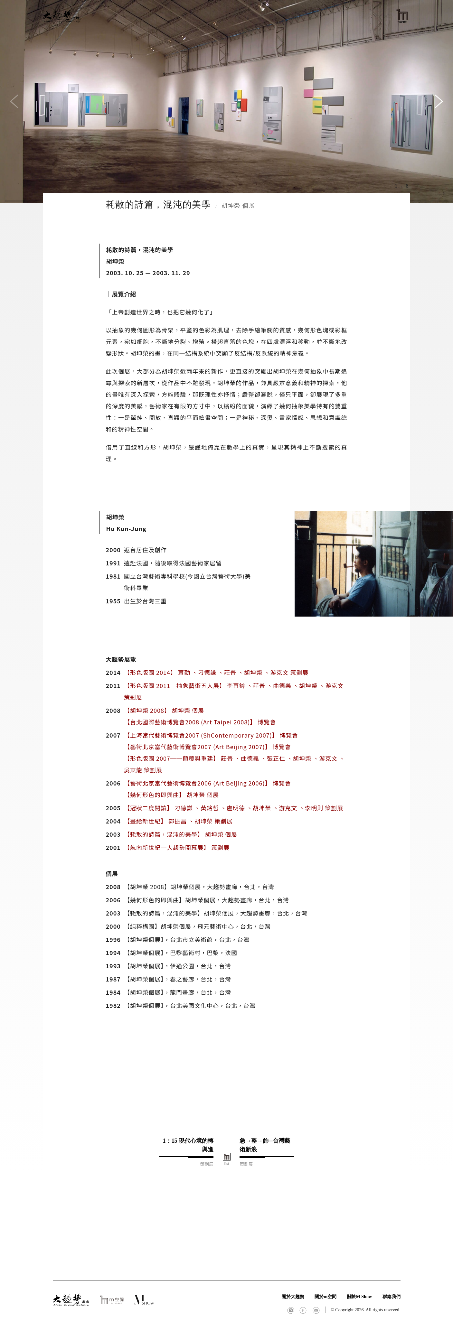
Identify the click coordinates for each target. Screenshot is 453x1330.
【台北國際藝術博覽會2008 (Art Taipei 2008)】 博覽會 (200, 722)
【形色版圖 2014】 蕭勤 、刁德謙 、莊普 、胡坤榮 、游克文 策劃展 (216, 672)
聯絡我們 (391, 1296)
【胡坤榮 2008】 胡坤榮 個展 (164, 710)
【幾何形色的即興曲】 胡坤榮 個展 (171, 794)
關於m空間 (325, 1296)
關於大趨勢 (293, 1296)
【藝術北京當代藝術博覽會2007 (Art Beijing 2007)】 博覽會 (207, 746)
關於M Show (359, 1296)
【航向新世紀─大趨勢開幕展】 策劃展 (177, 847)
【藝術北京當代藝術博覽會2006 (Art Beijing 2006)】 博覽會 (207, 783)
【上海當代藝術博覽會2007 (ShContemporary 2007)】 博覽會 (211, 735)
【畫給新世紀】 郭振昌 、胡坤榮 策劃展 (178, 821)
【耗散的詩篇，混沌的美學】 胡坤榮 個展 (180, 834)
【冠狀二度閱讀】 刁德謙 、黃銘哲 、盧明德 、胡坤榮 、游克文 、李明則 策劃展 (233, 808)
